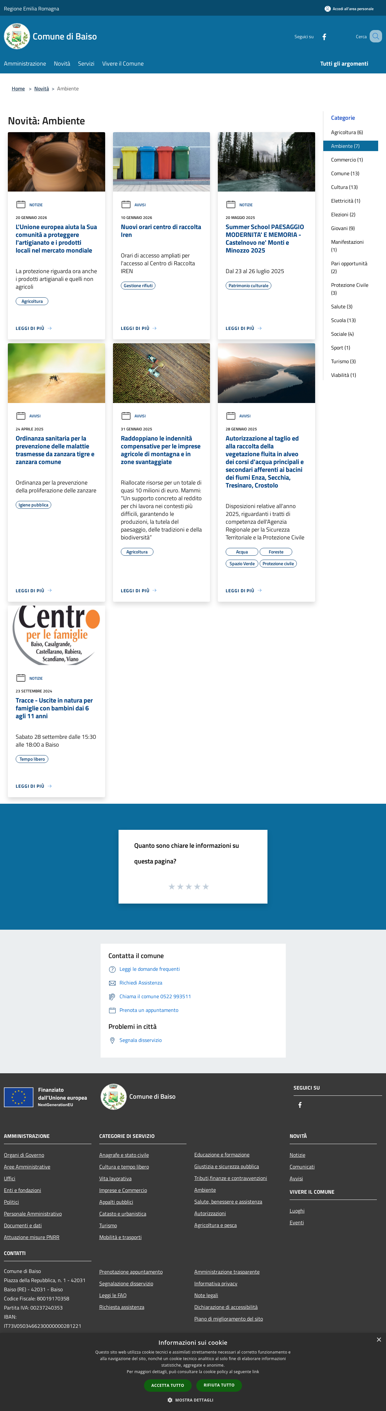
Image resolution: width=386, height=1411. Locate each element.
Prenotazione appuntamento (131, 1272)
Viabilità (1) (343, 375)
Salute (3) (341, 306)
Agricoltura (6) (347, 132)
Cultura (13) (344, 187)
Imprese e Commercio (123, 1190)
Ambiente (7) (345, 146)
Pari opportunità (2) (349, 267)
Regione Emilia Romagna (31, 8)
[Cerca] (374, 36)
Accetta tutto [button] (168, 1385)
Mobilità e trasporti (120, 1237)
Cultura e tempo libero (124, 1167)
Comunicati (302, 1167)
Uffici (9, 1178)
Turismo (108, 1225)
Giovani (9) (343, 228)
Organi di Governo (24, 1155)
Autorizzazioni (210, 1213)
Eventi (297, 1222)
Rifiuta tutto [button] (219, 1385)
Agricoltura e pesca (215, 1225)
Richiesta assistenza (121, 1307)
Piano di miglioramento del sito (228, 1319)
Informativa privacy (215, 1283)
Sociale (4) (342, 334)
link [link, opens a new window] (255, 1371)
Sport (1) (340, 347)
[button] (193, 1400)
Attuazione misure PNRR (31, 1237)
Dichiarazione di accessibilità (226, 1307)
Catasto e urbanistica (122, 1213)
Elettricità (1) (345, 201)
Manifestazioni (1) (347, 246)
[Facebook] (316, 36)
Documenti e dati (23, 1225)
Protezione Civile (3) (349, 289)
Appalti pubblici (116, 1202)
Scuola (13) (343, 320)
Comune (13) (345, 173)
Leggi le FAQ (113, 1295)
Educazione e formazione (221, 1154)
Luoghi (297, 1211)
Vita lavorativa (115, 1178)
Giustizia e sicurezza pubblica (226, 1166)
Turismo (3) (343, 361)
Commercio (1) (347, 159)
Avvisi (133, 205)
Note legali (206, 1295)
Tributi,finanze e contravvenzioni (230, 1178)
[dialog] (193, 1372)
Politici (11, 1202)
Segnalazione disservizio (126, 1283)
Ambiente (205, 1190)
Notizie (29, 205)
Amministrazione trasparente (227, 1272)
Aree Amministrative (27, 1167)
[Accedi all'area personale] (349, 8)
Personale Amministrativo (33, 1213)
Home (18, 88)
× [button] (378, 1340)
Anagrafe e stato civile (124, 1155)
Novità (41, 88)
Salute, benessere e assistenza (228, 1201)
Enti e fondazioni (22, 1190)
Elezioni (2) (343, 214)
